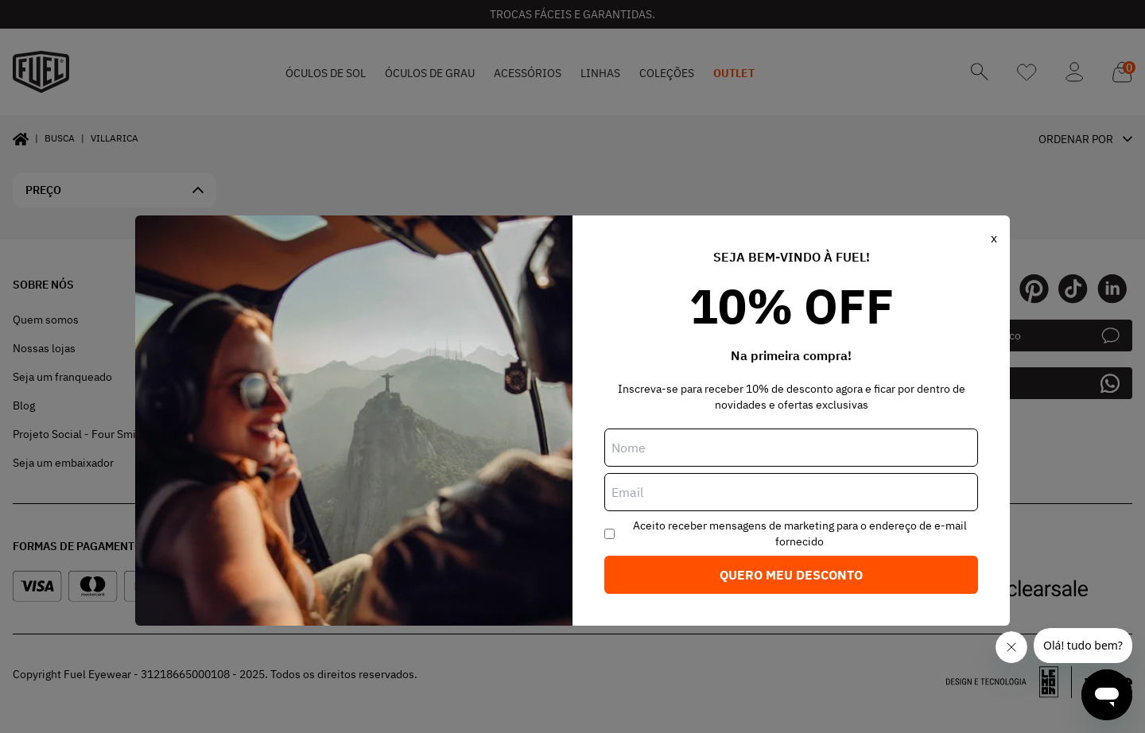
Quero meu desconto (791, 575)
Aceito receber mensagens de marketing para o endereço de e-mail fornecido (800, 533)
